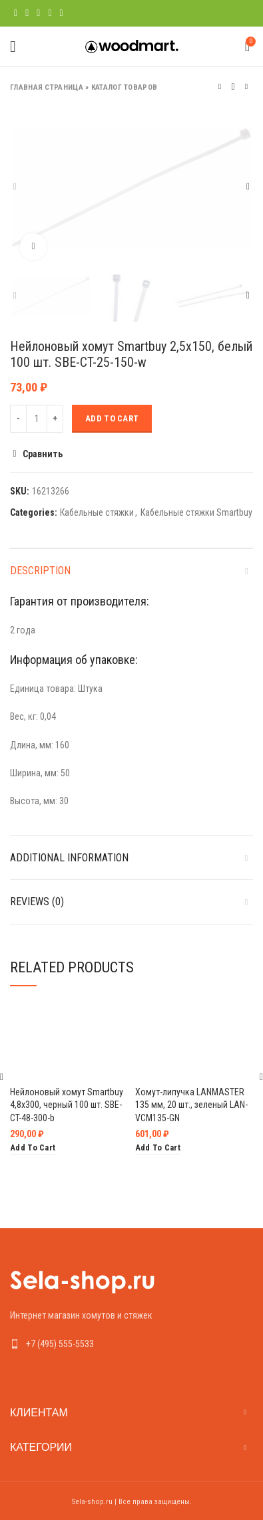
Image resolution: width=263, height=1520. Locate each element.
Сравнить (43, 454)
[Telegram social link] (61, 13)
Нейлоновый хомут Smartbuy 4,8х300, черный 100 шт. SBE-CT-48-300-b (66, 1104)
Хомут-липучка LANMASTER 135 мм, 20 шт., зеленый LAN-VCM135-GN (191, 1104)
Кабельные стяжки (97, 512)
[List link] (131, 1344)
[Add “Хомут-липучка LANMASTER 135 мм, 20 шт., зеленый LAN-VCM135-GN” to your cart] (157, 1148)
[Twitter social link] (27, 13)
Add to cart (111, 418)
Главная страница (46, 87)
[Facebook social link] (15, 13)
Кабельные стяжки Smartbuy (196, 512)
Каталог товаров (124, 87)
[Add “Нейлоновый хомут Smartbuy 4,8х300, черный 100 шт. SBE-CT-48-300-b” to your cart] (32, 1148)
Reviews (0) (37, 901)
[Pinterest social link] (38, 13)
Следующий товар (246, 86)
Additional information (69, 857)
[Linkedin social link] (49, 13)
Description (40, 570)
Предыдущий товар (219, 86)
